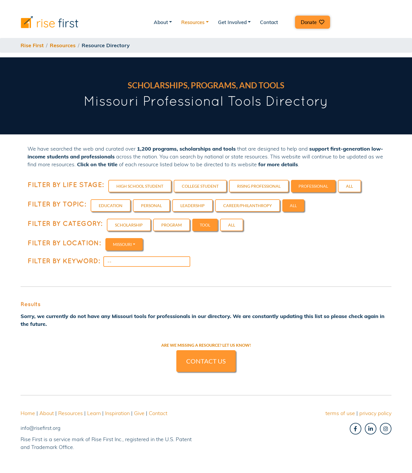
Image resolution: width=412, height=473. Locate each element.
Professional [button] (313, 186)
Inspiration (117, 413)
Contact (269, 22)
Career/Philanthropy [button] (247, 205)
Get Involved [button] (232, 22)
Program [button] (171, 224)
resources (63, 45)
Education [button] (110, 205)
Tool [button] (205, 224)
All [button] (349, 186)
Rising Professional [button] (259, 186)
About (46, 413)
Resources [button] (192, 22)
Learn (94, 413)
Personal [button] (151, 205)
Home (28, 413)
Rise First (32, 45)
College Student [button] (200, 186)
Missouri (122, 244)
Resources (70, 413)
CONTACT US (206, 361)
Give (139, 413)
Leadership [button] (192, 205)
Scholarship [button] (129, 224)
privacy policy (375, 413)
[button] (312, 22)
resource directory (106, 45)
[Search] (146, 261)
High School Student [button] (139, 186)
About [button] (161, 22)
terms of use (340, 413)
